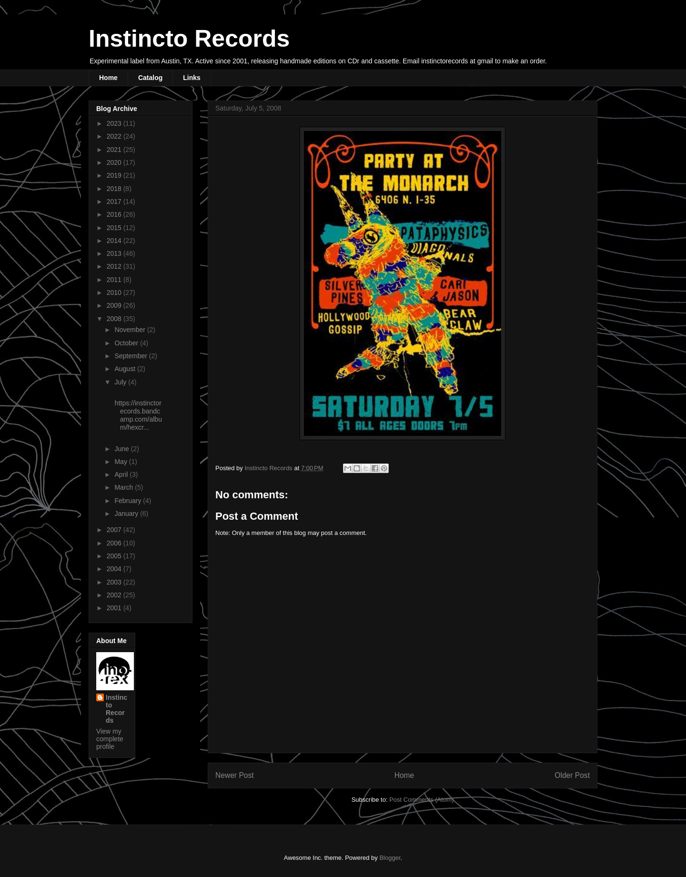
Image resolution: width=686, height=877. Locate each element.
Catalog (150, 77)
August (125, 369)
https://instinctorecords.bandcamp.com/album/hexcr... (137, 415)
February (128, 500)
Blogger (389, 857)
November (130, 329)
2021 (115, 149)
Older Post (572, 775)
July (121, 382)
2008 (115, 319)
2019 (115, 175)
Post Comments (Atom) (421, 799)
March (124, 487)
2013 (115, 253)
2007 (115, 530)
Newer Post (234, 775)
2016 (115, 214)
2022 (115, 136)
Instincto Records (189, 38)
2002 (115, 595)
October (127, 343)
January (127, 513)
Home (108, 77)
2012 (115, 266)
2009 (115, 305)
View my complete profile (109, 738)
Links (192, 77)
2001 (115, 608)
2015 (115, 228)
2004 (115, 569)
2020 (115, 162)
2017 (115, 201)
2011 (115, 279)
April (122, 474)
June (122, 449)
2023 (115, 123)
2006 (115, 543)
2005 (115, 556)
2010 (115, 292)
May (121, 461)
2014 (115, 240)
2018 (115, 188)
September (131, 356)
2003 (115, 582)
